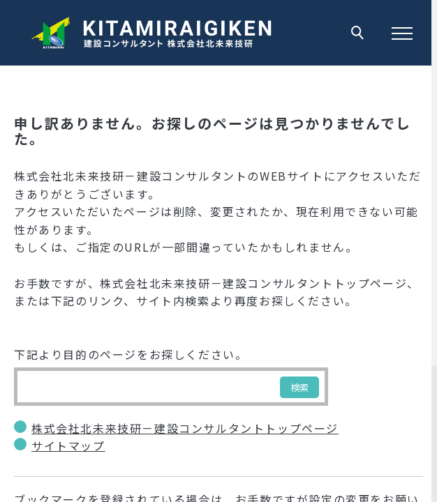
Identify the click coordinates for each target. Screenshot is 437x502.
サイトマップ (68, 445)
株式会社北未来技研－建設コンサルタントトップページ (185, 428)
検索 (299, 387)
